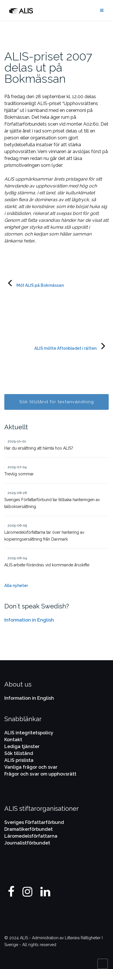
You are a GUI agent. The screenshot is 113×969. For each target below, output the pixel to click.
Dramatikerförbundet (28, 829)
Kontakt (13, 739)
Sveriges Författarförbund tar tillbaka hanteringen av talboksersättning (52, 503)
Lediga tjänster (21, 746)
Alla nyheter (16, 585)
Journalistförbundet (27, 843)
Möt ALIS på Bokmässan (40, 285)
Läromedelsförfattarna (30, 836)
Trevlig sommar (19, 474)
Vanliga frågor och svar (30, 767)
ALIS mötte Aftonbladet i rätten (65, 348)
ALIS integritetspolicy (28, 732)
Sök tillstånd (18, 753)
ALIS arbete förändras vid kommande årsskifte (46, 565)
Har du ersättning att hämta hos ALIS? (38, 448)
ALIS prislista (18, 760)
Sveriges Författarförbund (34, 822)
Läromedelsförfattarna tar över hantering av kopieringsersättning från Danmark (44, 535)
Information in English (29, 620)
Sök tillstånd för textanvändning (56, 401)
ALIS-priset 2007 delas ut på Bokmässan (48, 67)
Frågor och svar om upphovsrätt (40, 774)
